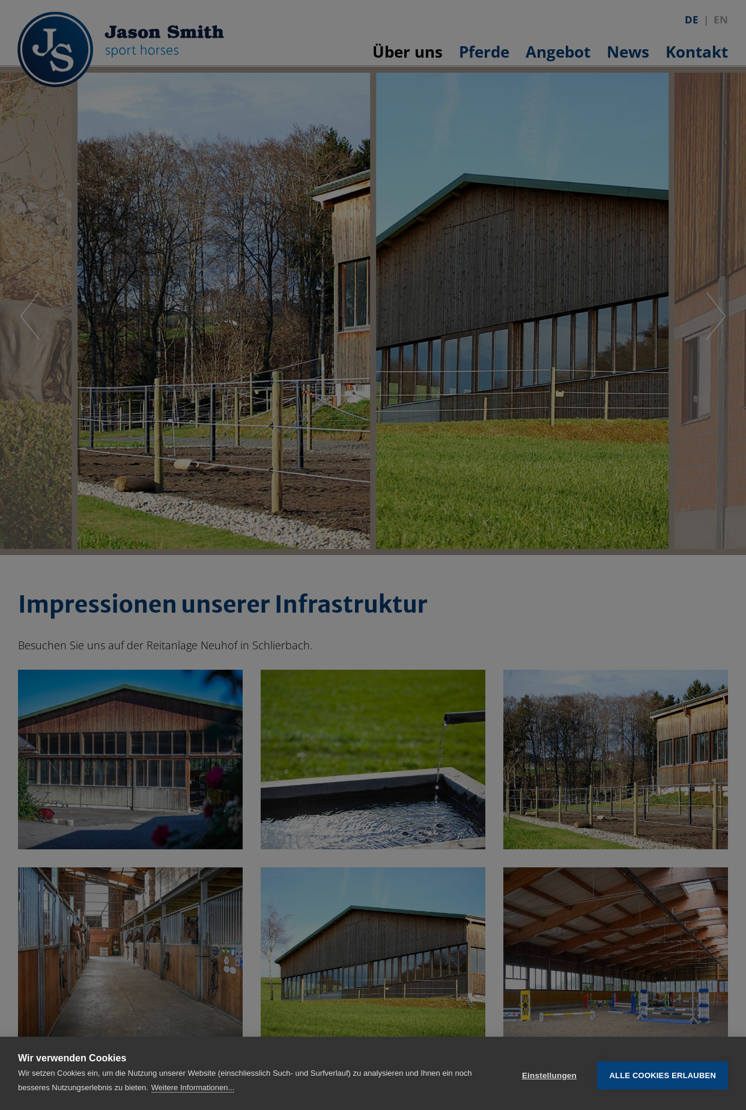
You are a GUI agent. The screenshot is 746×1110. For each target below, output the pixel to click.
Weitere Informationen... (193, 1087)
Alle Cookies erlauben (662, 1073)
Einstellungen (549, 1073)
